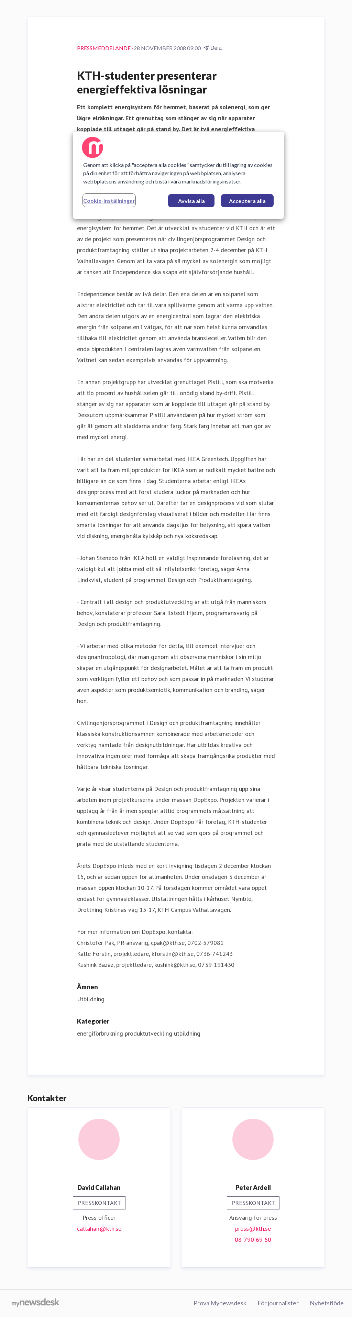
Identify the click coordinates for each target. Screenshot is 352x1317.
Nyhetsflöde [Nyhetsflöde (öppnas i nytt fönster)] (327, 1303)
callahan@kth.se (99, 1228)
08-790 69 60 (253, 1239)
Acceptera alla (247, 201)
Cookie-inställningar (109, 200)
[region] (178, 175)
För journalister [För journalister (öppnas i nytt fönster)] (278, 1303)
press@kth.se (253, 1228)
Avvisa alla (191, 201)
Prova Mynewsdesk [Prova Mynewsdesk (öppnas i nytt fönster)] (220, 1303)
